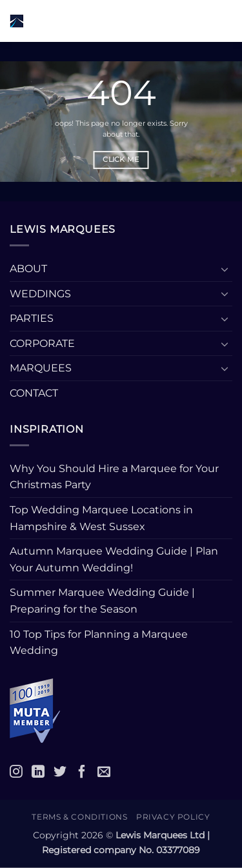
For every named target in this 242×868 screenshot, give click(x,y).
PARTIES (32, 318)
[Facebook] (82, 771)
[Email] (103, 771)
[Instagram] (16, 771)
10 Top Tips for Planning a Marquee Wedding (99, 642)
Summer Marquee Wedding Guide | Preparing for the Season (102, 600)
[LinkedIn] (38, 771)
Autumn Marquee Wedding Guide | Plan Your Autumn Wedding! (114, 559)
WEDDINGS (40, 294)
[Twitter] (60, 771)
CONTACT (34, 393)
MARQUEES (41, 368)
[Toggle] (224, 269)
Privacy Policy (173, 817)
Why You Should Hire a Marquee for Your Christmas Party (114, 476)
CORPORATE (42, 343)
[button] (144, 21)
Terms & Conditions (79, 817)
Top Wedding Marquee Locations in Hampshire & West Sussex (101, 518)
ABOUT (28, 268)
